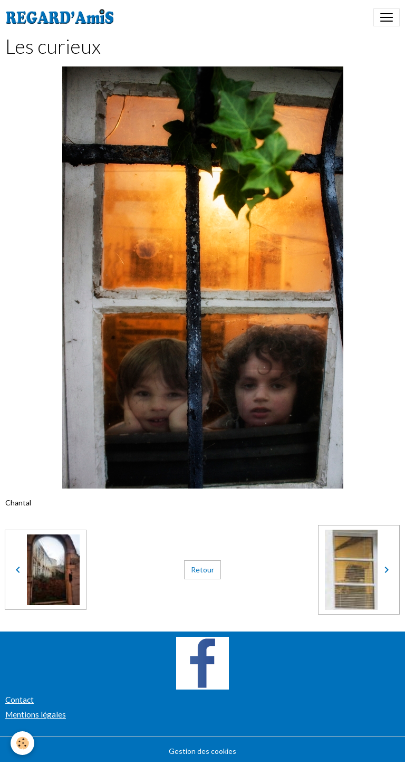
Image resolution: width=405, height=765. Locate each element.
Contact (19, 699)
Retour (202, 569)
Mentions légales (35, 714)
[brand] (62, 17)
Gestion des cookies (202, 751)
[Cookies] (22, 743)
